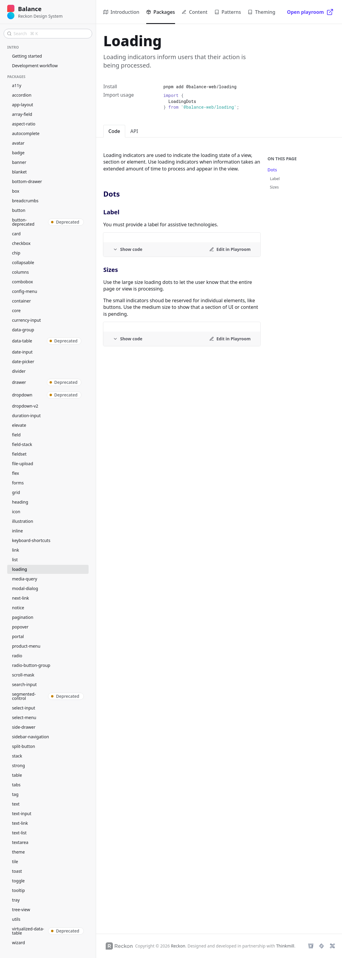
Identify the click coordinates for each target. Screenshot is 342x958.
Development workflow (35, 65)
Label (275, 178)
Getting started (27, 56)
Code (114, 131)
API (134, 131)
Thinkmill (285, 946)
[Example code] (127, 249)
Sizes (274, 187)
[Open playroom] (310, 12)
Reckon (178, 946)
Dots (272, 170)
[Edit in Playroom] (230, 249)
